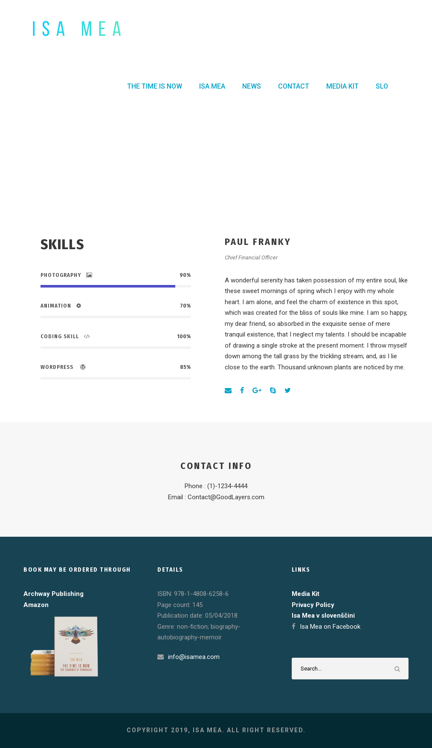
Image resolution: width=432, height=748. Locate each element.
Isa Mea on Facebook (330, 626)
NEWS (251, 86)
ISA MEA (212, 86)
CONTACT (293, 86)
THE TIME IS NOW (154, 86)
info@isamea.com (194, 657)
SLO (382, 86)
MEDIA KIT (342, 86)
